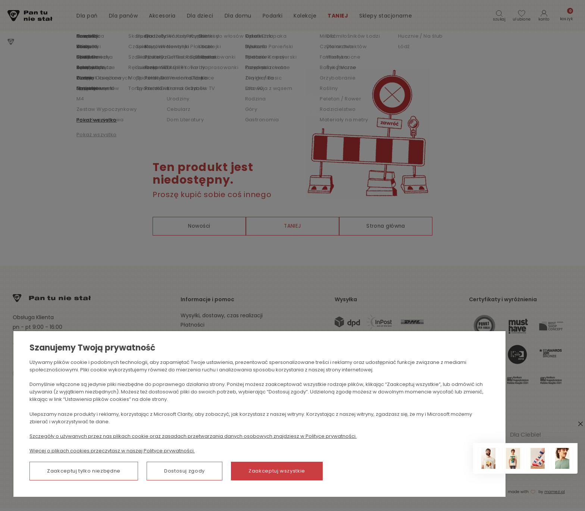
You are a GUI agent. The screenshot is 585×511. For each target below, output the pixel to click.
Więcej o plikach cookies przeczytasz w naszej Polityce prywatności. (112, 451)
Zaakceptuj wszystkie (276, 472)
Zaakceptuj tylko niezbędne (84, 472)
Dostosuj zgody (184, 472)
